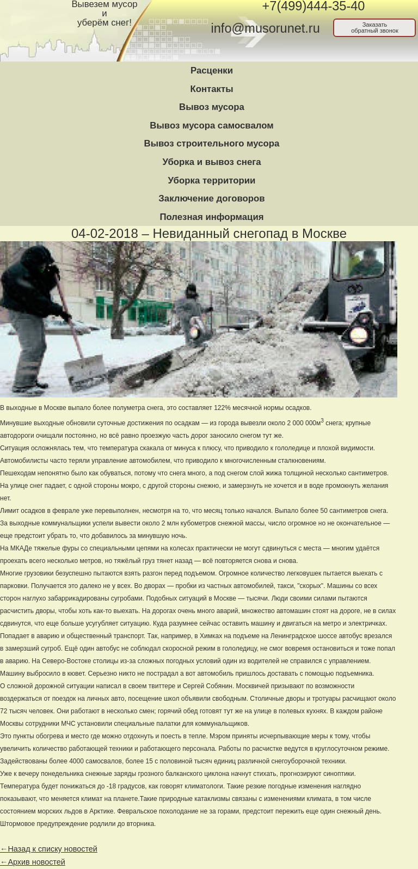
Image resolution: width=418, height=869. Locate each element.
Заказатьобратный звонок (374, 27)
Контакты (211, 89)
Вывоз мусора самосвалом (211, 125)
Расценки (211, 70)
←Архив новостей (32, 862)
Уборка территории (212, 180)
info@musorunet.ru (265, 28)
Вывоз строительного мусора (212, 143)
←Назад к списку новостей (48, 848)
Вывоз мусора (211, 107)
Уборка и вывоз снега (211, 162)
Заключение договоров (211, 198)
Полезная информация (211, 217)
